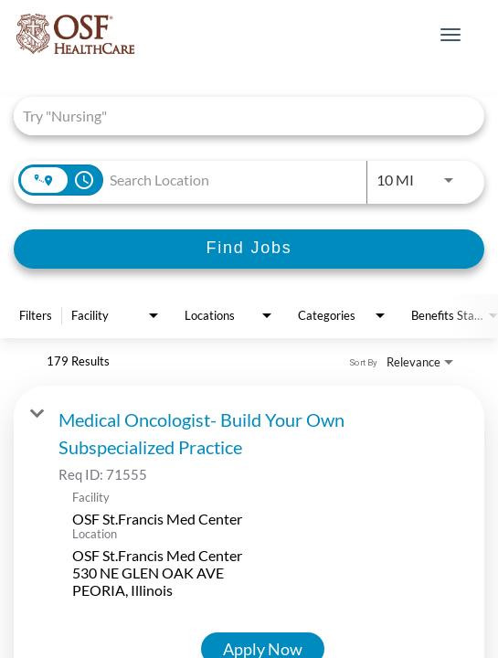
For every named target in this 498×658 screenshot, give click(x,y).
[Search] (249, 249)
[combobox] (240, 115)
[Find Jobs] (249, 249)
